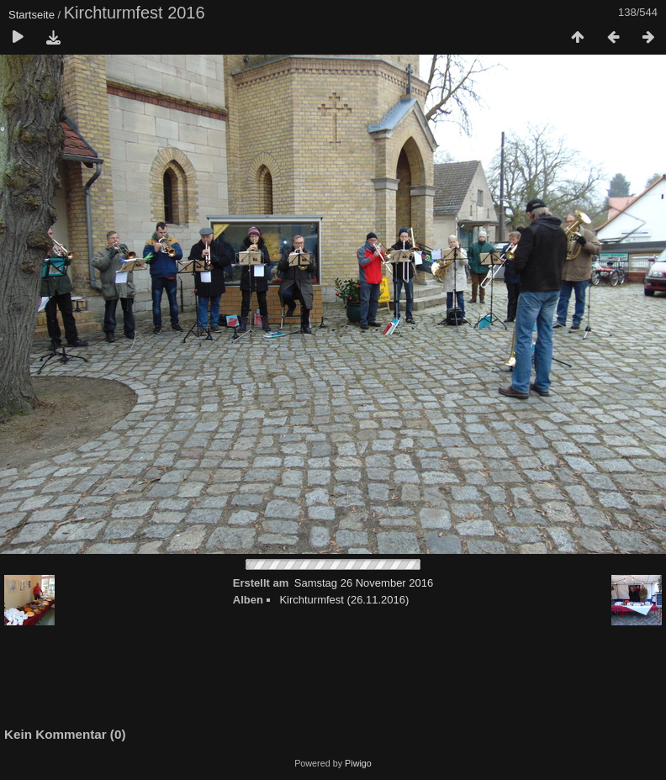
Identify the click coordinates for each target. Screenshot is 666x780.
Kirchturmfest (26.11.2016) (344, 599)
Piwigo (358, 763)
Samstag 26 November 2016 (363, 583)
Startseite (31, 14)
